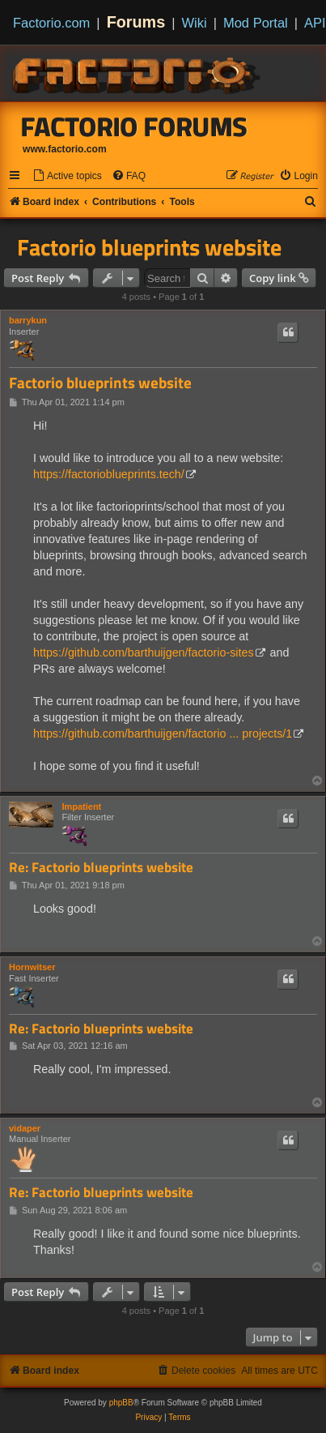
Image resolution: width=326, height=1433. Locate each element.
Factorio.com (51, 22)
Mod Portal (255, 22)
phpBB (121, 1402)
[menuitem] (67, 176)
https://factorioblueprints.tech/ (108, 474)
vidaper (24, 1128)
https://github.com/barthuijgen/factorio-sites (143, 652)
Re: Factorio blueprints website (101, 867)
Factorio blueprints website (149, 247)
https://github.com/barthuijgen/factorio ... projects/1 (162, 733)
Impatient (81, 806)
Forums (136, 22)
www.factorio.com (65, 149)
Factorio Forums (134, 126)
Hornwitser (32, 967)
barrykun (28, 320)
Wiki (194, 22)
